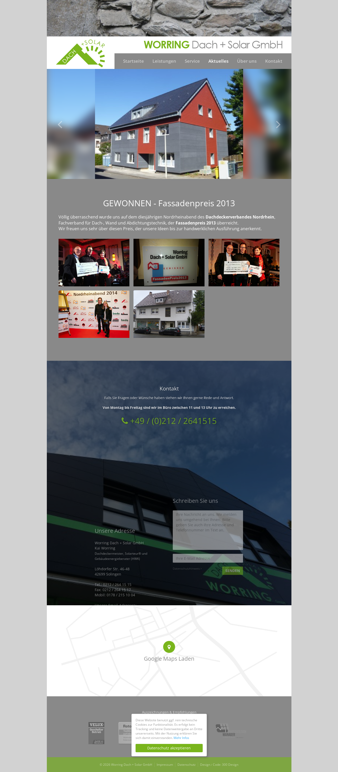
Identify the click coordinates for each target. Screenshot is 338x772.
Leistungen (164, 61)
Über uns (247, 61)
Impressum (165, 764)
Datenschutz (186, 764)
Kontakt (273, 61)
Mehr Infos (181, 738)
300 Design (230, 764)
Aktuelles (218, 61)
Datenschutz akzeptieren (169, 747)
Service (192, 61)
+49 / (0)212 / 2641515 (169, 413)
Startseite (133, 61)
